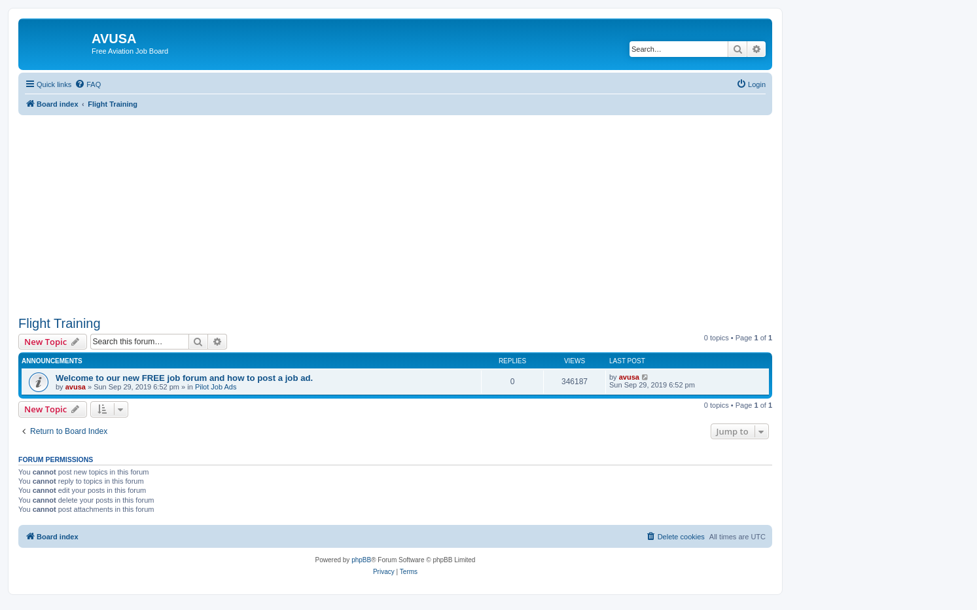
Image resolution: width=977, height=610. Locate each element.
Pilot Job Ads (216, 387)
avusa (75, 387)
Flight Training (59, 323)
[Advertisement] (395, 206)
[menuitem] (88, 84)
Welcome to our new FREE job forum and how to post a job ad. (184, 378)
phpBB (361, 560)
